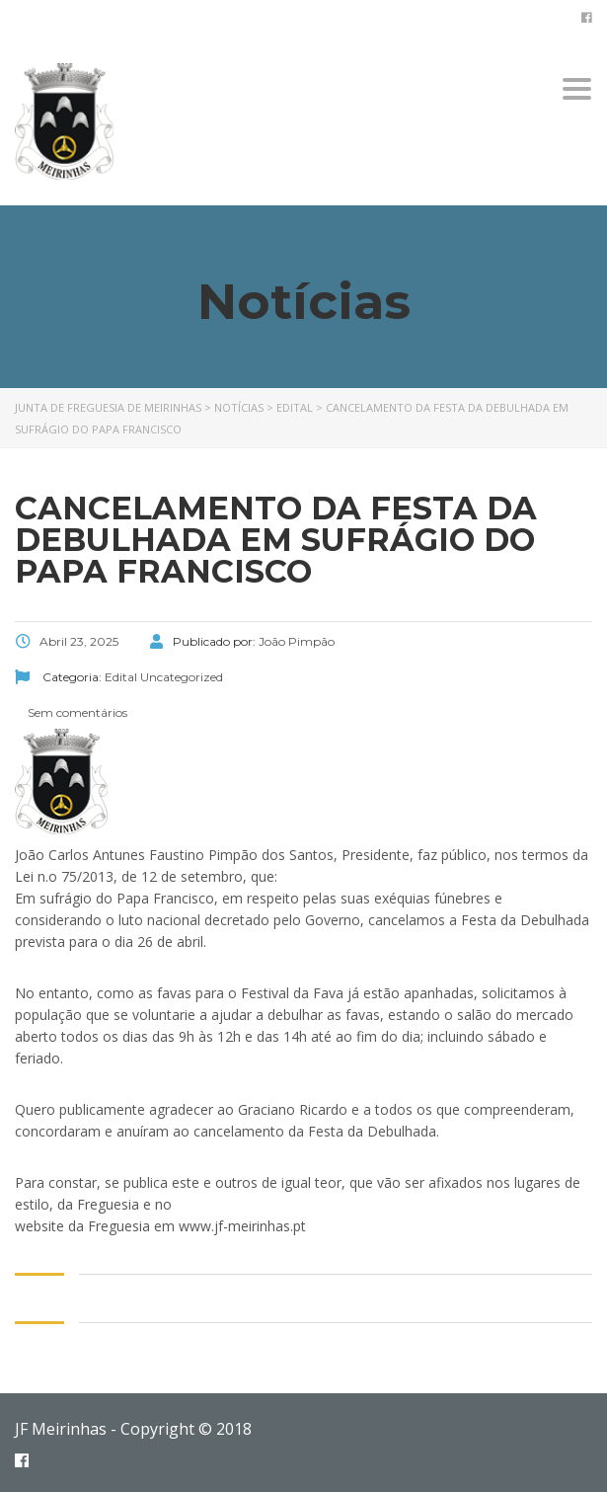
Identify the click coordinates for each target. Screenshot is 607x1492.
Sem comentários (76, 712)
